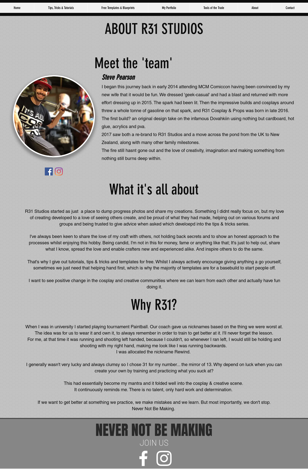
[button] (255, 8)
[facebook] (143, 458)
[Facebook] (49, 171)
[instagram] (164, 458)
